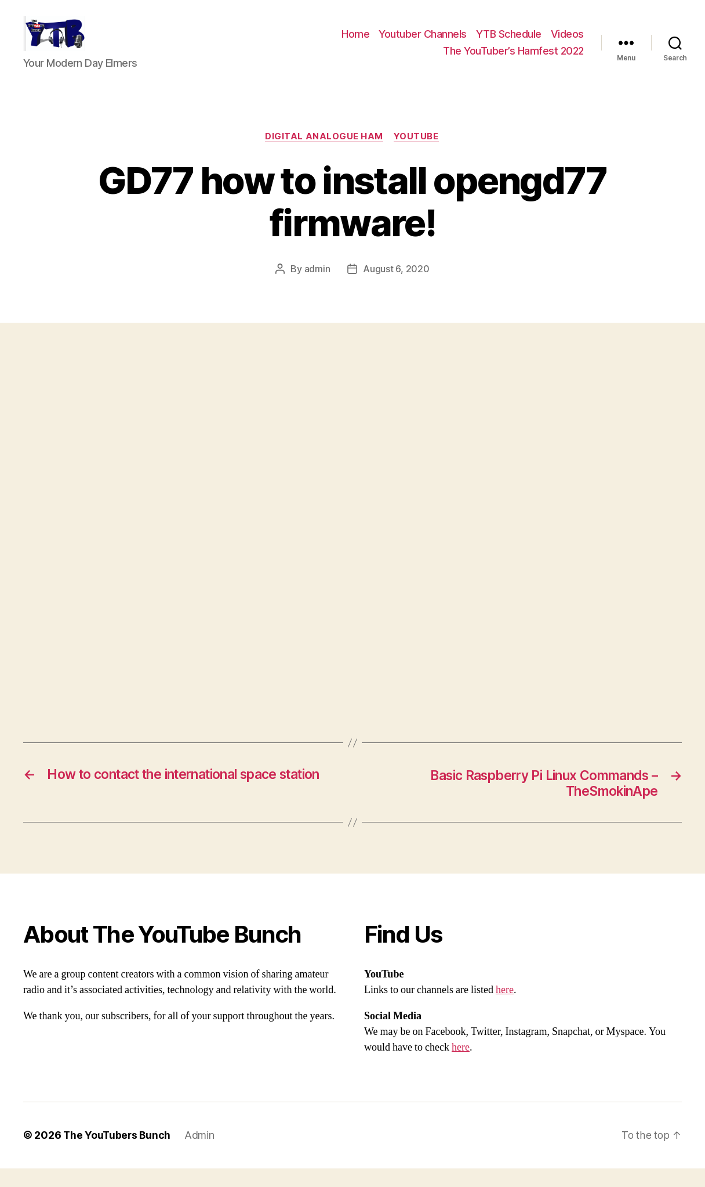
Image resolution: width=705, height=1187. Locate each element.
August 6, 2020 (396, 287)
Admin (202, 1154)
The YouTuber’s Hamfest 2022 (513, 59)
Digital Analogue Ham (324, 154)
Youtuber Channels (423, 43)
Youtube (417, 154)
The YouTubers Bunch (118, 1154)
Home (355, 43)
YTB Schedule (509, 43)
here (505, 1009)
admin (317, 287)
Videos (567, 43)
